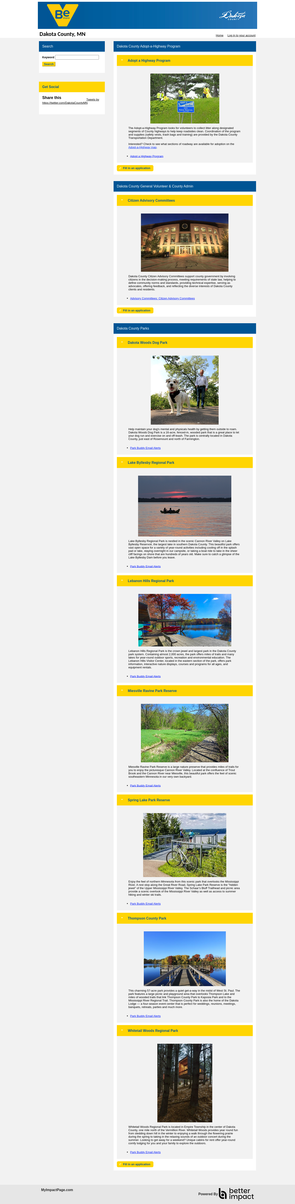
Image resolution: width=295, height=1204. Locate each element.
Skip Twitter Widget (73, 99)
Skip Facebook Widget (56, 109)
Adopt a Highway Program (146, 156)
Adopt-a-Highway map (142, 147)
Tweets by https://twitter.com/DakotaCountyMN (70, 101)
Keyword (48, 57)
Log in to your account (242, 35)
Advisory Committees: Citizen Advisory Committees (162, 298)
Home (219, 35)
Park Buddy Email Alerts (145, 448)
